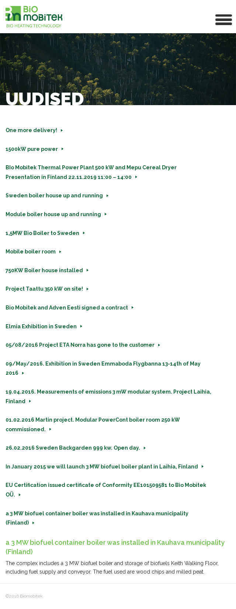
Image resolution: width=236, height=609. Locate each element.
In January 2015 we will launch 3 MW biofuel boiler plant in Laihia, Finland (102, 467)
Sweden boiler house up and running (54, 195)
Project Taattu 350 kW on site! (44, 289)
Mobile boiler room (31, 252)
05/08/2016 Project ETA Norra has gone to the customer (80, 345)
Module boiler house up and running (53, 214)
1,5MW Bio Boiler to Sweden (42, 233)
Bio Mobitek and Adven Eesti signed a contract (67, 308)
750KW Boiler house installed (44, 270)
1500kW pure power (32, 149)
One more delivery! (31, 130)
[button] (223, 19)
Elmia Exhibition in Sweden (41, 326)
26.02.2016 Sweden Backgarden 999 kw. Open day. (73, 448)
